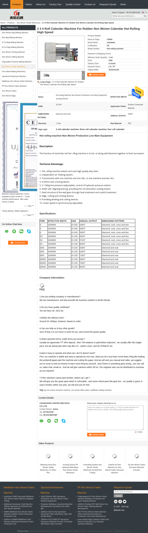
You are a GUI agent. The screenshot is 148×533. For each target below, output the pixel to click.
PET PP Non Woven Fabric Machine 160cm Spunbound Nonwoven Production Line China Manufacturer (92, 514)
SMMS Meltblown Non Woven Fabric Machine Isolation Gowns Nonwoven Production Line (18, 514)
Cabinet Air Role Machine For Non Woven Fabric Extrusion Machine (114, 469)
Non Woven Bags (9, 96)
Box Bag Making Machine (12, 37)
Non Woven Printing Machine (13, 52)
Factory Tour (55, 4)
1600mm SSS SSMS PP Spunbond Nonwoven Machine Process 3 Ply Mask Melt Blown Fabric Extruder (56, 521)
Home (5, 4)
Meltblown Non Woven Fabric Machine (17, 81)
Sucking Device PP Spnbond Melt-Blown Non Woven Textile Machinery (70, 469)
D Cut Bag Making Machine (12, 42)
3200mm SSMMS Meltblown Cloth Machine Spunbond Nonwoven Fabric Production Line (18, 521)
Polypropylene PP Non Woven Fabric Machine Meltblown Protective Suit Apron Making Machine (92, 498)
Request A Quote (108, 4)
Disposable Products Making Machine (17, 62)
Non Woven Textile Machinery (28, 23)
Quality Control (73, 4)
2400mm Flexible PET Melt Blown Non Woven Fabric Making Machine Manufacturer (93, 506)
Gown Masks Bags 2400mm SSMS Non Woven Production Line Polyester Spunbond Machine (93, 521)
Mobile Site (119, 510)
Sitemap (125, 506)
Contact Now (98, 75)
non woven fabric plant (80, 390)
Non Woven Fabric (9, 91)
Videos (28, 4)
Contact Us (89, 4)
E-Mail (117, 506)
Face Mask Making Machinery (13, 71)
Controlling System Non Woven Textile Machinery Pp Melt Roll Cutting (92, 469)
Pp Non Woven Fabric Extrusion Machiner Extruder (136, 467)
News (123, 4)
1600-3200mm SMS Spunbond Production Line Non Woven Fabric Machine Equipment (54, 498)
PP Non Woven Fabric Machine (14, 86)
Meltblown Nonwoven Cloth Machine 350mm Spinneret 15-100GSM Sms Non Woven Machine (18, 506)
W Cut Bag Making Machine (13, 47)
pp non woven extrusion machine (57, 390)
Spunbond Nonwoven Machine (14, 76)
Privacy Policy (22, 531)
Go (145, 16)
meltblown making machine (101, 390)
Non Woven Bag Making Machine (15, 33)
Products (16, 4)
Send (118, 496)
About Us (40, 4)
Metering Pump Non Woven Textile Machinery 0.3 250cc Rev (48, 469)
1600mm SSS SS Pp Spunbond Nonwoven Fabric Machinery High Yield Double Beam (56, 514)
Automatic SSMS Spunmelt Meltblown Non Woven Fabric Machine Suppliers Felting (19, 498)
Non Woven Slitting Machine (13, 57)
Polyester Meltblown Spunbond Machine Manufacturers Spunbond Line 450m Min (56, 506)
